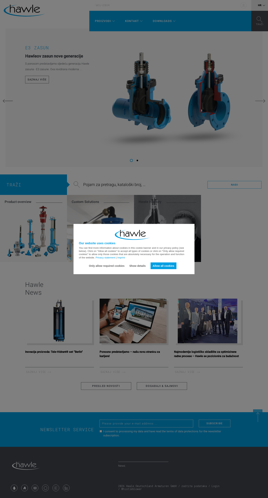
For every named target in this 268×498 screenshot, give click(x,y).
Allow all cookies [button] (163, 265)
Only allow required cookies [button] (107, 265)
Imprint (121, 257)
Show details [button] (137, 265)
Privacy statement (105, 257)
